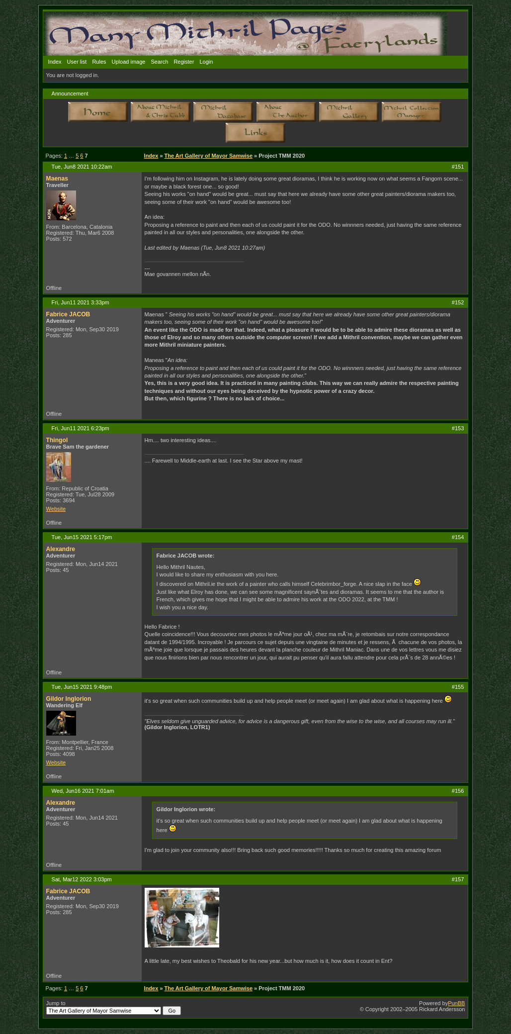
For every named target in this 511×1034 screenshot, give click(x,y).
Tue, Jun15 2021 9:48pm (82, 687)
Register (183, 62)
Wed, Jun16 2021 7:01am (83, 791)
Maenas (57, 178)
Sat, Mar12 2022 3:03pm (82, 879)
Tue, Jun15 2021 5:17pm (82, 537)
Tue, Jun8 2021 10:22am (82, 167)
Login (206, 62)
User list (77, 62)
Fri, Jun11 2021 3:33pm (80, 302)
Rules (99, 62)
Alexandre (60, 549)
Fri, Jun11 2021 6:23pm (80, 428)
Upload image (129, 62)
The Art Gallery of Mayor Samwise (209, 156)
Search (160, 62)
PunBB (456, 1003)
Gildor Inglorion (68, 698)
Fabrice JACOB (68, 314)
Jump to (113, 1007)
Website (56, 509)
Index (55, 62)
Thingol (57, 440)
